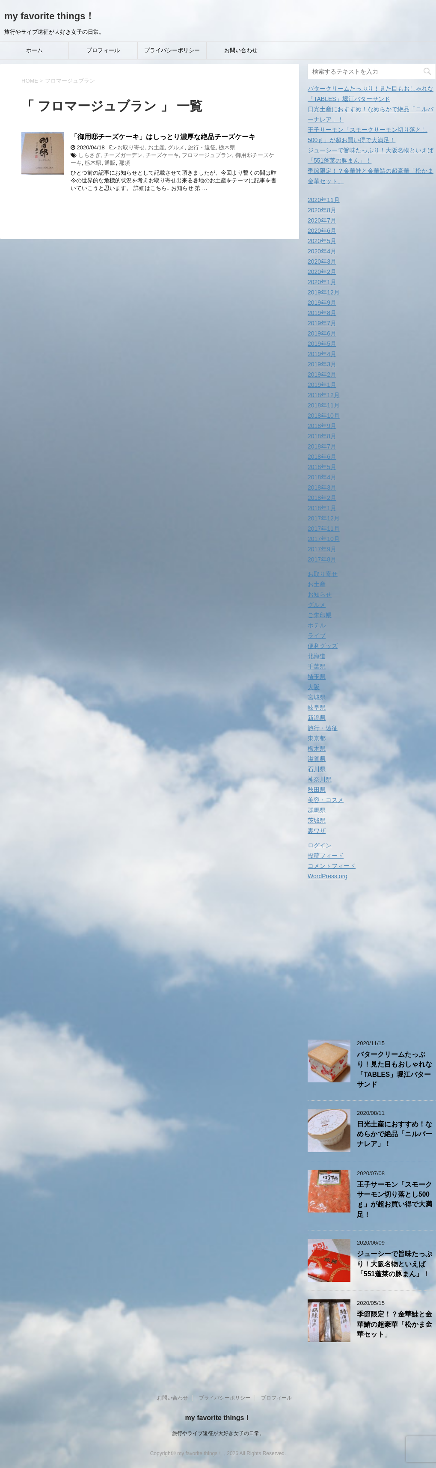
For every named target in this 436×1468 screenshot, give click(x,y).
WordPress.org (327, 876)
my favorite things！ (49, 16)
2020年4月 (322, 251)
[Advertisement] (372, 961)
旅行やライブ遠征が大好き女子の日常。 (218, 1433)
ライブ (317, 635)
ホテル (317, 625)
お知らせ (320, 594)
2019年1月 (322, 384)
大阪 (314, 686)
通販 (110, 163)
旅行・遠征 (202, 147)
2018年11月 (324, 405)
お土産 (156, 147)
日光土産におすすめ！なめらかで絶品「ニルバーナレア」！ (394, 1134)
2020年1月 (322, 282)
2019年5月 (322, 343)
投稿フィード (326, 855)
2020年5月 (322, 241)
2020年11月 (324, 199)
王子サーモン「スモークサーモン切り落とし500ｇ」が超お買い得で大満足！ (394, 1199)
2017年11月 (324, 528)
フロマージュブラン (207, 155)
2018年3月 (322, 487)
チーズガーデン (123, 155)
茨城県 (317, 820)
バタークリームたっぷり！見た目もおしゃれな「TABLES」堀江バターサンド (394, 1069)
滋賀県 (317, 758)
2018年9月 (322, 425)
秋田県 (317, 789)
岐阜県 (317, 707)
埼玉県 (317, 676)
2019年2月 (322, 374)
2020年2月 (322, 271)
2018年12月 (324, 395)
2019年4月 (322, 354)
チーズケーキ (162, 155)
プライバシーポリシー (172, 50)
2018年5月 (322, 467)
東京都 (317, 738)
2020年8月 (322, 210)
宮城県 (317, 697)
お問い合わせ (241, 50)
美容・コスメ (326, 799)
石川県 (317, 769)
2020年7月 (322, 220)
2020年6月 (322, 230)
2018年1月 (322, 508)
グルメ (176, 147)
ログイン (320, 845)
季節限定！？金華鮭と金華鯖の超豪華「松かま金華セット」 (394, 1324)
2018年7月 (322, 446)
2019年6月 (322, 333)
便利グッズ (323, 645)
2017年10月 (324, 538)
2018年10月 (324, 415)
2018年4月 (322, 477)
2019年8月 (322, 312)
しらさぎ (89, 155)
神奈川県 (320, 779)
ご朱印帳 (320, 615)
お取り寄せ (131, 147)
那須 (124, 163)
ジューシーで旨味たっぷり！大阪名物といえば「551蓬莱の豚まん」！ (394, 1264)
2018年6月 (322, 456)
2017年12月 (324, 518)
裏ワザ (317, 830)
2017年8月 (322, 559)
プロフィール (103, 50)
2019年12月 (324, 292)
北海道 (317, 656)
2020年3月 (322, 261)
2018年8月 (322, 436)
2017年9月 (322, 549)
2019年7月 (322, 323)
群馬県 (317, 810)
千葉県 (317, 666)
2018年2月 (322, 497)
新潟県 (317, 717)
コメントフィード (332, 865)
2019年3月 (322, 364)
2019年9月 (322, 302)
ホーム (34, 50)
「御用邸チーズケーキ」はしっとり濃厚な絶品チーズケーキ (163, 136)
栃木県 (227, 147)
